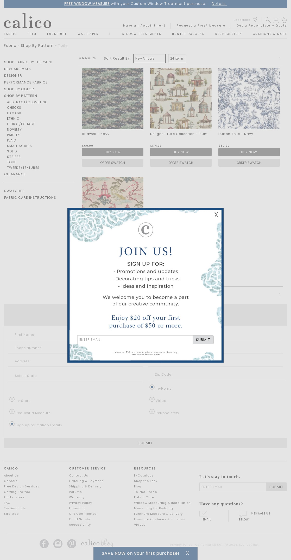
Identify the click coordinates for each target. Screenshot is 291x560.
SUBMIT (203, 339)
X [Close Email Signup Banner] (216, 214)
